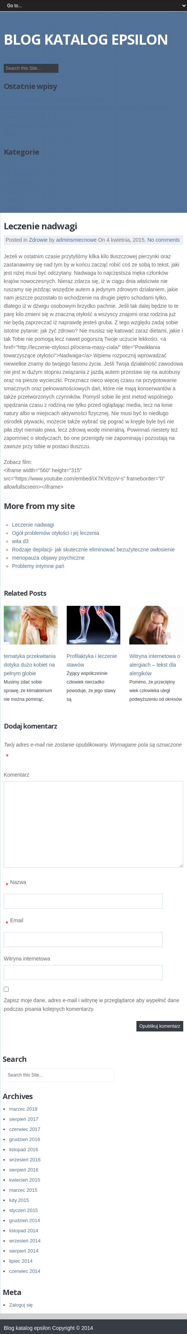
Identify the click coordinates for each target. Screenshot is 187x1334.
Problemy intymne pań (38, 566)
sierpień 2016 (23, 1170)
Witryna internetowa (27, 959)
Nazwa (15, 885)
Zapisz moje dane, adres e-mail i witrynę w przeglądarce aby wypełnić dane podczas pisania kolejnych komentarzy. (91, 1004)
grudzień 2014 (24, 1220)
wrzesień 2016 (24, 1159)
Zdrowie (13, 208)
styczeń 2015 (23, 1210)
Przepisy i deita (21, 191)
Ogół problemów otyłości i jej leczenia (55, 533)
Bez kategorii (19, 174)
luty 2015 (19, 1200)
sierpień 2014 (23, 1251)
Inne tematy (17, 182)
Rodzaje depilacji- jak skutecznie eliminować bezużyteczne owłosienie (85, 108)
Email (13, 923)
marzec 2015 (23, 1190)
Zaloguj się (21, 1305)
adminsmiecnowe (76, 240)
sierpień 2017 (23, 1119)
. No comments (162, 240)
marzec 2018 (23, 1109)
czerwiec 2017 (24, 1129)
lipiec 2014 (20, 1261)
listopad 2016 (23, 1149)
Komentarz (16, 775)
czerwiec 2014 (24, 1271)
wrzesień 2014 (24, 1241)
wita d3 (12, 134)
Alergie (12, 165)
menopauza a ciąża (26, 117)
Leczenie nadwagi (33, 525)
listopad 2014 (23, 1230)
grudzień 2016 (24, 1139)
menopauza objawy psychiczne (40, 125)
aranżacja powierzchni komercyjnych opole (53, 99)
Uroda (11, 200)
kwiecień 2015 (24, 1180)
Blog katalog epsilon (86, 39)
